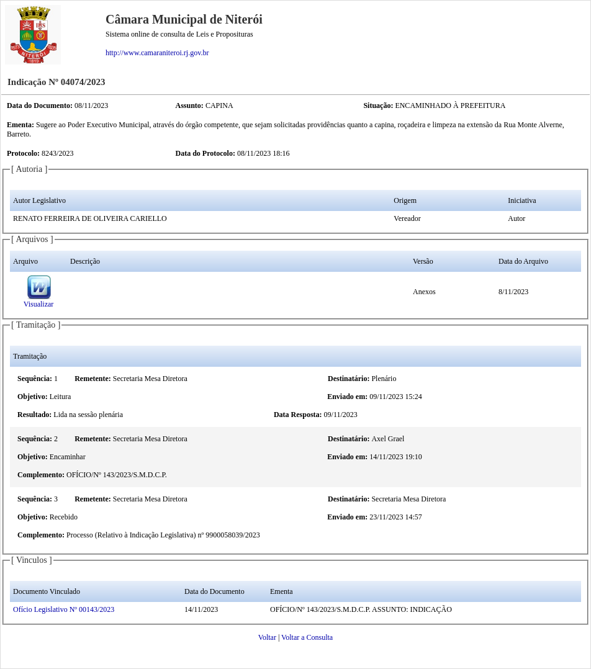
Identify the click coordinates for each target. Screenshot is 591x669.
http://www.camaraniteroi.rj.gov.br (157, 52)
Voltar (267, 637)
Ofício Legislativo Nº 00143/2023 (63, 609)
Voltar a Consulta (307, 637)
